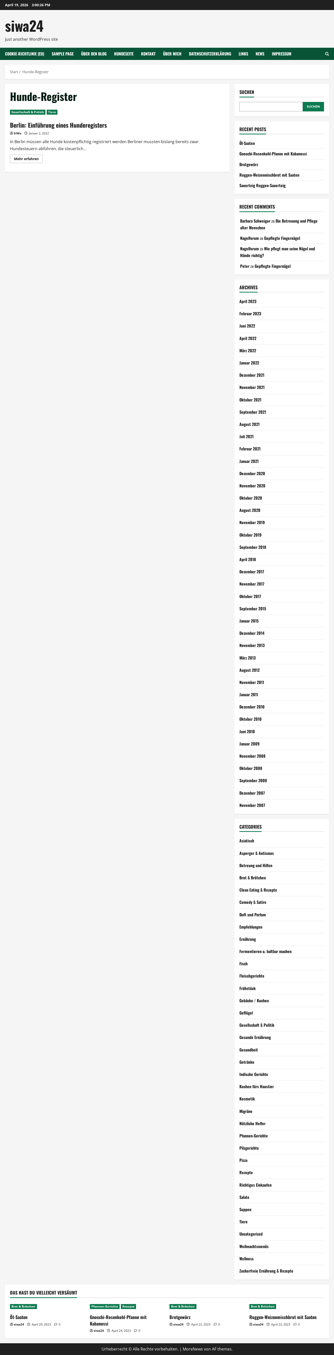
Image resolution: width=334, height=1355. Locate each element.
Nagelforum (249, 238)
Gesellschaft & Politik (27, 112)
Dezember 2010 (252, 707)
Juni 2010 (247, 731)
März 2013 (247, 658)
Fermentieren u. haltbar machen (265, 951)
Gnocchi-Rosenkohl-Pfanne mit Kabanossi (273, 154)
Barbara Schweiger (255, 221)
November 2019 (252, 522)
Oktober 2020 (250, 498)
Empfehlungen (250, 927)
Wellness (246, 1259)
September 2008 (253, 780)
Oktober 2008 (250, 768)
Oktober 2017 (250, 596)
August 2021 (249, 424)
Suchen (246, 92)
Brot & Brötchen (252, 878)
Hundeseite (124, 54)
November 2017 (251, 584)
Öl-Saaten (247, 143)
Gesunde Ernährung (255, 1037)
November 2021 (252, 387)
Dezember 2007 (252, 793)
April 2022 (247, 338)
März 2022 (247, 350)
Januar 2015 (249, 621)
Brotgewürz (248, 164)
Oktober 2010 (250, 719)
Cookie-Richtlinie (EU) (24, 54)
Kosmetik (247, 1099)
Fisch (243, 964)
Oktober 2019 (250, 535)
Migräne (245, 1111)
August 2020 (249, 510)
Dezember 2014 (251, 633)
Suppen (245, 1209)
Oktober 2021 (250, 400)
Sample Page (63, 54)
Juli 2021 (246, 436)
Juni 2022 (247, 326)
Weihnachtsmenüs (254, 1246)
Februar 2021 (250, 449)
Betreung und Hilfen (255, 865)
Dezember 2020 (252, 473)
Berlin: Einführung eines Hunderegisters (58, 124)
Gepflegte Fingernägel (282, 238)
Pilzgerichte (249, 1148)
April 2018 (247, 559)
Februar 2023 (250, 314)
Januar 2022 (249, 363)
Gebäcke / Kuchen (254, 1001)
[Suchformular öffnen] (327, 54)
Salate (244, 1197)
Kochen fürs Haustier (256, 1086)
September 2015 (252, 609)
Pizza (243, 1160)
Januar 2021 (249, 461)
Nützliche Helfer (252, 1123)
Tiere (52, 112)
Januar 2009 (249, 744)
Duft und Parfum (252, 915)
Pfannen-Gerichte (253, 1136)
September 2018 (252, 547)
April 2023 (247, 301)
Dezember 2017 (251, 572)
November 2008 (252, 756)
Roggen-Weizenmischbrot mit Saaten (269, 175)
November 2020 (252, 486)
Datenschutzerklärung (210, 54)
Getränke (246, 1062)
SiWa (17, 133)
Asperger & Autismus (256, 853)
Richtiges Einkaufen (255, 1185)
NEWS (260, 54)
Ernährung (247, 939)
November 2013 (252, 645)
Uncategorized (251, 1234)
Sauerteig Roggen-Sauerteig (262, 185)
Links (243, 54)
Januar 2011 (248, 694)
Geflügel (246, 1013)
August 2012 (249, 670)
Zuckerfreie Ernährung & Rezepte (266, 1271)
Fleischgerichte (251, 976)
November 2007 (252, 805)
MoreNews (193, 1349)
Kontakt (148, 54)
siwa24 (24, 25)
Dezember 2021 (251, 375)
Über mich (172, 54)
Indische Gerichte (253, 1074)
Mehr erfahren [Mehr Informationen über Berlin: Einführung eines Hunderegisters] (28, 159)
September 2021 (252, 412)
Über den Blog (94, 54)
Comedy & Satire (252, 902)
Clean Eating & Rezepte (258, 890)
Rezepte (246, 1172)
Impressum (281, 54)
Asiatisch (246, 841)
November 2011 (251, 682)
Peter (244, 266)
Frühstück (247, 988)
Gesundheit (248, 1050)
